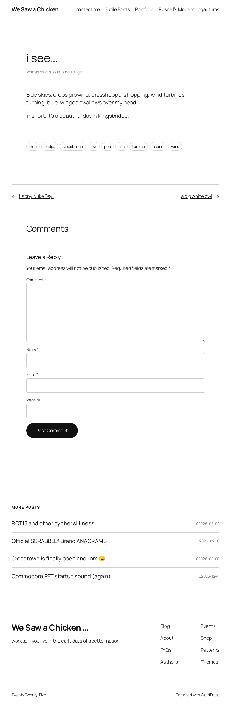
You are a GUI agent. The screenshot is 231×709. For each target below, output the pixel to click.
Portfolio (144, 9)
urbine (158, 146)
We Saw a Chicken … (37, 9)
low (94, 146)
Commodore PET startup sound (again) (61, 576)
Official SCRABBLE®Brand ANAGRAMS (59, 541)
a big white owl (196, 196)
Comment (36, 279)
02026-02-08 (207, 558)
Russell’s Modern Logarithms (189, 9)
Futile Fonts (117, 9)
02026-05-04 (207, 523)
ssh (122, 146)
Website (33, 400)
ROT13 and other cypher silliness (53, 523)
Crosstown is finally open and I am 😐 (59, 559)
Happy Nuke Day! (36, 196)
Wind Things (71, 72)
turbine (138, 146)
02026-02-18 (208, 541)
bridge (49, 146)
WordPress (210, 694)
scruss (50, 72)
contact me (88, 9)
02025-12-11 (209, 576)
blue (33, 146)
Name (32, 349)
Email (32, 374)
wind (175, 146)
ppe (107, 146)
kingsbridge (73, 146)
